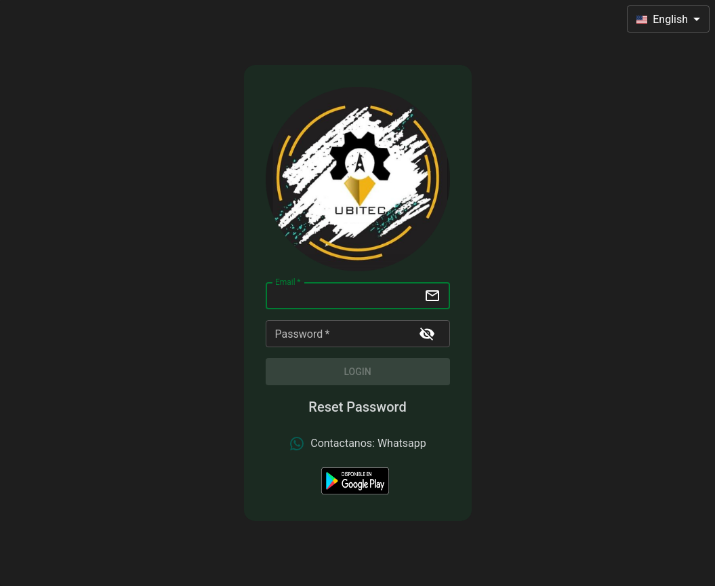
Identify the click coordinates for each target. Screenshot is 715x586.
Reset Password (357, 407)
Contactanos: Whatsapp (357, 443)
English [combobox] (662, 19)
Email (287, 282)
